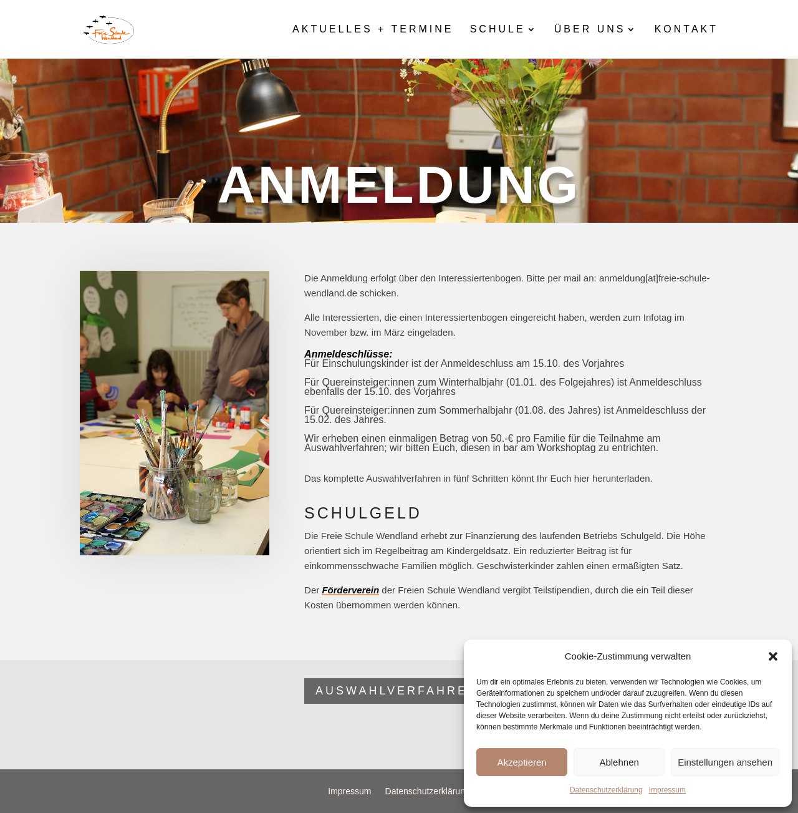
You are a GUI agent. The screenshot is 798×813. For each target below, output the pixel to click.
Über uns (590, 29)
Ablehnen (618, 762)
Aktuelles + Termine (372, 29)
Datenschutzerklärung (606, 790)
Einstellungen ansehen (725, 762)
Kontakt (686, 29)
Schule (498, 29)
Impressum (667, 790)
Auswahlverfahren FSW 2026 (436, 690)
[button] (773, 656)
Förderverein (350, 590)
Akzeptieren (521, 762)
